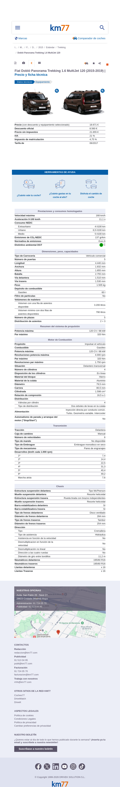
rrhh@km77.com (22, 676)
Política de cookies (23, 710)
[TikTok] (82, 761)
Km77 (59, 27)
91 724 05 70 (39, 598)
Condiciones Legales (25, 713)
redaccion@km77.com (25, 647)
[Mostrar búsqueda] (102, 27)
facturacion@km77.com (26, 669)
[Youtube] (64, 761)
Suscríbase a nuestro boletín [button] (36, 743)
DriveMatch (20, 693)
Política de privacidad (25, 717)
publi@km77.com (23, 658)
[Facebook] (38, 761)
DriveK (17, 697)
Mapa (45, 593)
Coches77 (19, 690)
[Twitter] (47, 761)
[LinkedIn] (56, 761)
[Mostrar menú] (17, 28)
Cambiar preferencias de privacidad (32, 720)
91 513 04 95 (35, 601)
